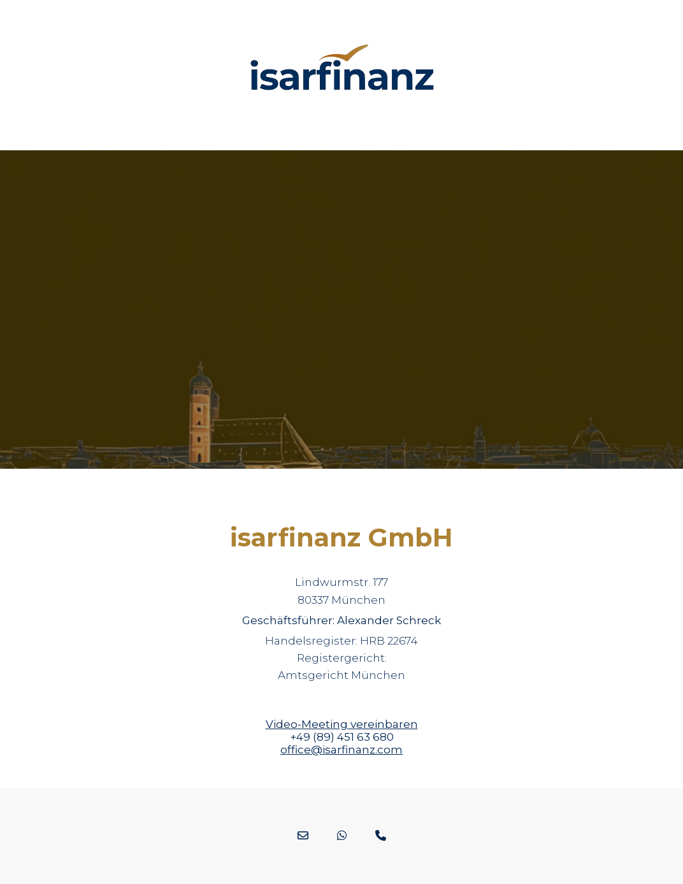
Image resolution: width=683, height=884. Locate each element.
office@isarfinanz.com (341, 749)
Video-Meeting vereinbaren (342, 724)
